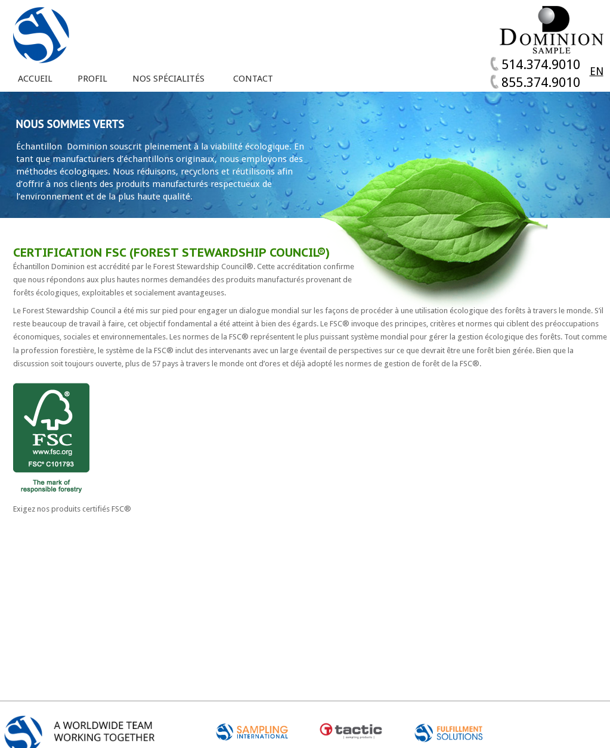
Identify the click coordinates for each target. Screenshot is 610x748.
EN (596, 71)
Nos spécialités (168, 78)
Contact (253, 78)
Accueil (35, 78)
